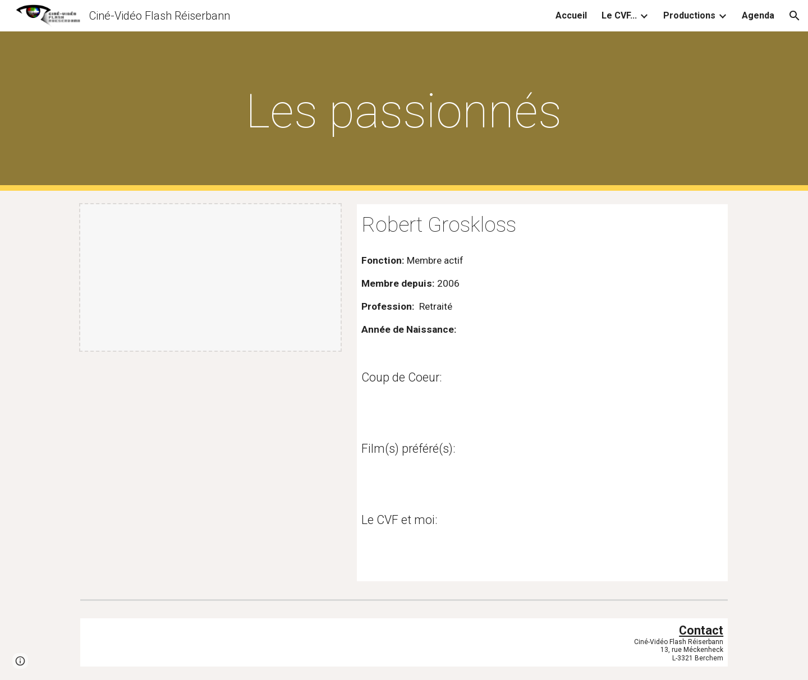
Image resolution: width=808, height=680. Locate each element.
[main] (404, 111)
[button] (794, 15)
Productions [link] (689, 15)
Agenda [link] (758, 15)
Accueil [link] (571, 15)
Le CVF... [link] (619, 15)
